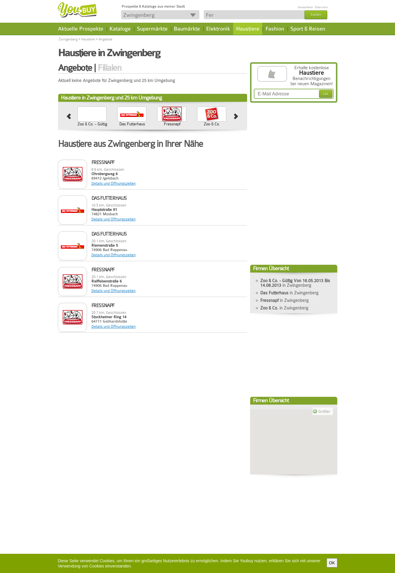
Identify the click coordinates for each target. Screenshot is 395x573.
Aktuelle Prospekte (80, 29)
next (236, 116)
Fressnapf (172, 124)
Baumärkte (187, 29)
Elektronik (218, 29)
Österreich (321, 7)
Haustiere (247, 29)
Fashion (274, 29)
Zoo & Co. (212, 124)
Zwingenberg (68, 39)
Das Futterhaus (132, 124)
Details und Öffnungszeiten (113, 183)
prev (69, 116)
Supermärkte (152, 29)
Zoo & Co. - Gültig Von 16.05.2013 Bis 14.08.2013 (92, 129)
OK (332, 562)
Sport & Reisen (307, 29)
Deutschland (305, 7)
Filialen (109, 68)
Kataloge (120, 29)
